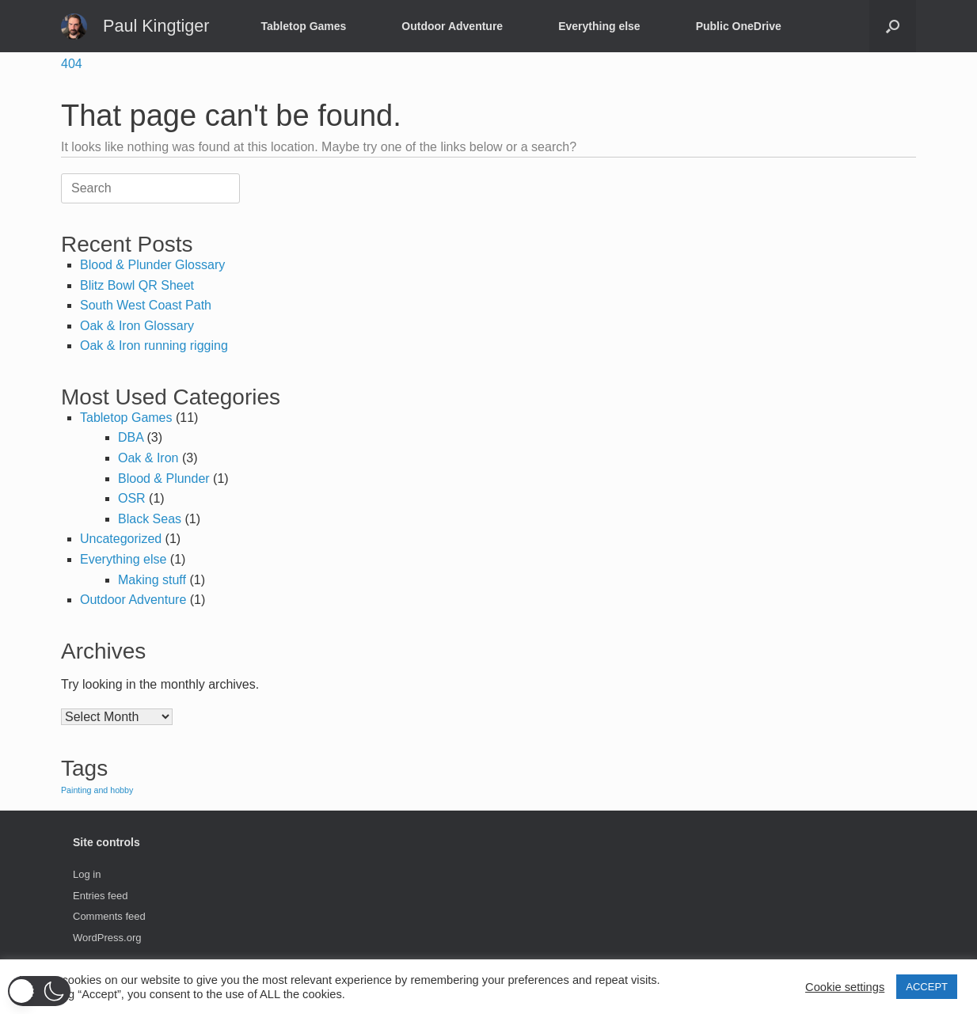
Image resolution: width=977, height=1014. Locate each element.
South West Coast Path (145, 305)
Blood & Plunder (164, 478)
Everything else (599, 26)
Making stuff (152, 580)
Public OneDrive (738, 26)
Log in (87, 874)
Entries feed (100, 896)
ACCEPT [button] (927, 987)
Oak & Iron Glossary (137, 325)
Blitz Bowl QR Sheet (137, 285)
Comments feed (109, 916)
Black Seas (149, 519)
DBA (130, 437)
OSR (132, 498)
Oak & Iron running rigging (154, 345)
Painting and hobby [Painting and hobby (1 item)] (97, 790)
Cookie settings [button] (844, 987)
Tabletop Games (303, 26)
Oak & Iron (148, 458)
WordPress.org (107, 938)
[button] (892, 26)
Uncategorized (121, 538)
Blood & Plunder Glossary (152, 265)
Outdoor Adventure (452, 26)
